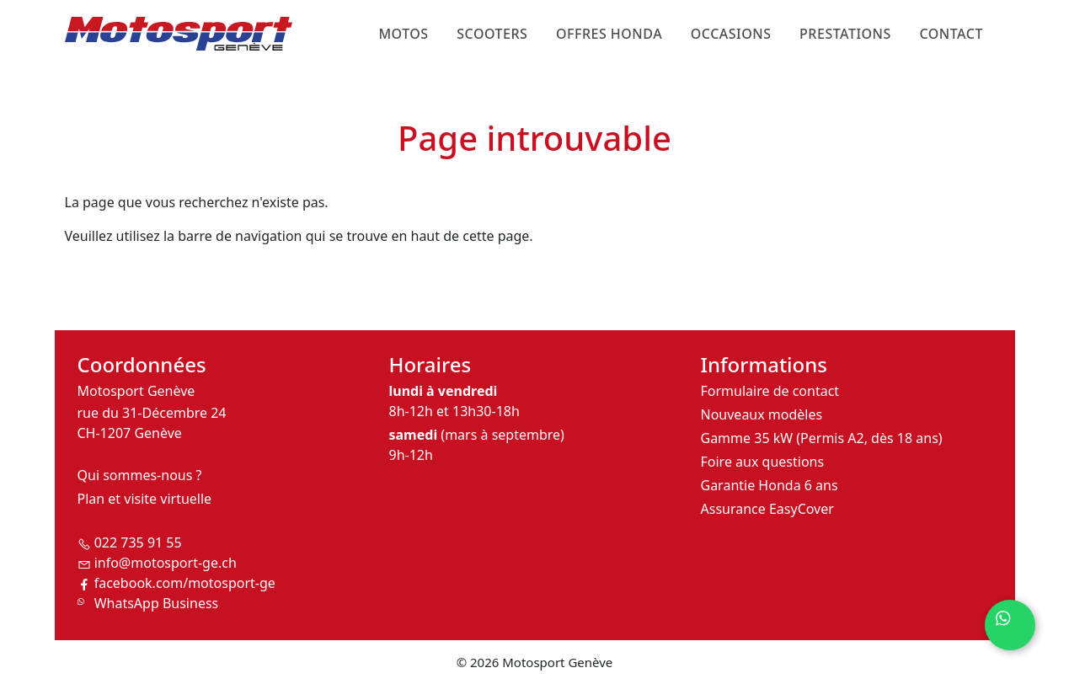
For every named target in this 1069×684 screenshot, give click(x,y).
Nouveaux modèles (762, 414)
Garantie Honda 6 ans (769, 485)
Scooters (492, 33)
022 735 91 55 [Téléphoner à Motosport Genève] (138, 542)
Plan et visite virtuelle (145, 498)
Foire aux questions (763, 461)
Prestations (845, 33)
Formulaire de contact (770, 391)
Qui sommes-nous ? (140, 475)
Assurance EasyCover (767, 509)
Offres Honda (609, 33)
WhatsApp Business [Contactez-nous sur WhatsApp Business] (156, 603)
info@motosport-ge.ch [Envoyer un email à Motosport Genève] (165, 562)
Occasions (731, 33)
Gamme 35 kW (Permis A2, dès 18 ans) (822, 438)
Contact (950, 33)
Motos (403, 33)
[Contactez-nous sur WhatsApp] (1010, 625)
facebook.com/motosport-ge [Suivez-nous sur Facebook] (184, 583)
